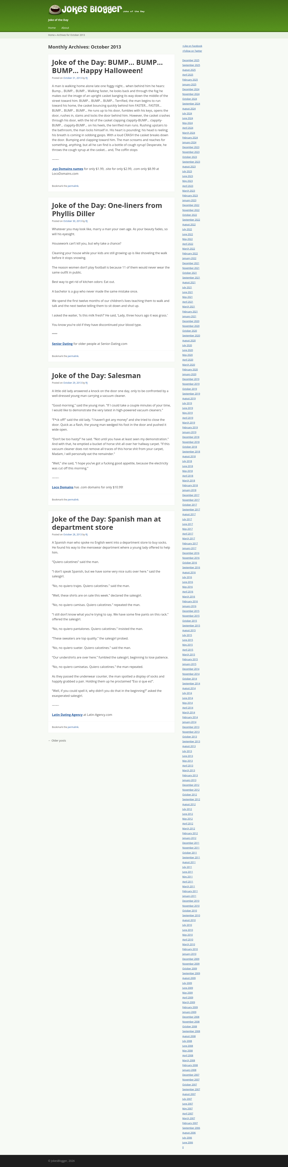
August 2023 (189, 166)
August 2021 (189, 282)
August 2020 (189, 340)
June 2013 (187, 756)
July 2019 (187, 403)
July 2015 (187, 635)
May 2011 (187, 876)
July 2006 (187, 1137)
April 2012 (187, 823)
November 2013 (191, 731)
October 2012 (189, 794)
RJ (87, 78)
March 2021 (188, 306)
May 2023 (187, 181)
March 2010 (188, 944)
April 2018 (187, 475)
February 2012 (190, 833)
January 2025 (189, 84)
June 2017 (187, 524)
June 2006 (187, 1142)
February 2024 (190, 137)
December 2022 (190, 205)
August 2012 (189, 804)
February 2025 (190, 79)
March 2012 (188, 828)
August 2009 (189, 978)
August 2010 (189, 920)
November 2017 (191, 500)
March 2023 (188, 190)
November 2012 (191, 789)
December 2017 (190, 495)
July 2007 (187, 1099)
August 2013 (189, 746)
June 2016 (187, 582)
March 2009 (188, 1002)
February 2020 (190, 369)
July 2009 (187, 983)
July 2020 (187, 345)
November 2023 (191, 152)
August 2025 (189, 70)
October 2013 (189, 736)
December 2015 (190, 611)
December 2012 (190, 785)
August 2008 (189, 1036)
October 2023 (189, 157)
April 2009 (187, 997)
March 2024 (188, 132)
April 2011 (187, 881)
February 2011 (190, 891)
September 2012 (191, 799)
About (65, 28)
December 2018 (190, 437)
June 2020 (187, 350)
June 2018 (187, 466)
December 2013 (190, 727)
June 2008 (187, 1045)
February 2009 (190, 1007)
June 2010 (187, 930)
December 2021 (190, 263)
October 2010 (189, 910)
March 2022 (188, 248)
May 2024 (187, 123)
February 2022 (190, 253)
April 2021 (187, 301)
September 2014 (191, 683)
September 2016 (191, 567)
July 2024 (187, 113)
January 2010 (189, 954)
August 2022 (189, 224)
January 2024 (189, 142)
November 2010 (191, 905)
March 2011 (188, 886)
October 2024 (189, 99)
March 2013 (188, 770)
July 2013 (187, 751)
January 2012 (189, 838)
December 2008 (190, 1017)
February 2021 (190, 311)
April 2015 (187, 649)
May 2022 (187, 239)
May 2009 (187, 992)
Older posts (57, 740)
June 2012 (187, 814)
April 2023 (187, 186)
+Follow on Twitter (192, 51)
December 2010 (190, 900)
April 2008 (187, 1055)
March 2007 (188, 1118)
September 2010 (191, 915)
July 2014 (187, 693)
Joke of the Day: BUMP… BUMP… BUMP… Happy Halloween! (107, 66)
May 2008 (187, 1050)
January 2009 (189, 1012)
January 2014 (189, 722)
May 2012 (187, 818)
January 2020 (189, 374)
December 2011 (190, 843)
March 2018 (188, 480)
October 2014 (189, 678)
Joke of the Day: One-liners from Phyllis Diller (107, 209)
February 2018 (190, 485)
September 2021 (191, 277)
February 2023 (190, 195)
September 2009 (191, 973)
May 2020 (187, 355)
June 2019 (187, 408)
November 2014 (191, 674)
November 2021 (191, 268)
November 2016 (191, 558)
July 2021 (187, 287)
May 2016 (187, 586)
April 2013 (187, 765)
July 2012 (187, 809)
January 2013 (189, 780)
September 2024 (191, 103)
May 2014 (187, 703)
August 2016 (189, 572)
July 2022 (187, 229)
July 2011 (187, 867)
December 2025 (190, 60)
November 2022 (191, 210)
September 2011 (191, 857)
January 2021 (189, 316)
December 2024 (190, 89)
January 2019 (189, 432)
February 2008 (190, 1065)
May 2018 (187, 471)
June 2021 (187, 292)
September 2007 (191, 1089)
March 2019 (188, 422)
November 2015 (191, 615)
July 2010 (187, 925)
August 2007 (189, 1094)
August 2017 (189, 514)
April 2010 (187, 939)
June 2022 (187, 234)
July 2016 (187, 577)
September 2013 (191, 741)
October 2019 (189, 389)
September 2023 (191, 161)
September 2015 (191, 625)
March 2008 (188, 1060)
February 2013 (190, 775)
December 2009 (190, 959)
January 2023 (189, 200)
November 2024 (191, 94)
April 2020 (187, 359)
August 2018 (189, 456)
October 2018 (189, 446)
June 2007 (187, 1103)
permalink (73, 186)
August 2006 (189, 1132)
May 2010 (187, 934)
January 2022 (189, 258)
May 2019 (187, 413)
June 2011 (187, 872)
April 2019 (187, 417)
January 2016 (189, 606)
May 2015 (187, 644)
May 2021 (187, 297)
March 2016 (188, 596)
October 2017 (189, 504)
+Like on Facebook (192, 46)
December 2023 (190, 147)
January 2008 (189, 1070)
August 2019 (189, 398)
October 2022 (189, 215)
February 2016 (190, 601)
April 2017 (187, 533)
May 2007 (187, 1108)
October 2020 (189, 330)
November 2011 (191, 847)
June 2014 (187, 698)
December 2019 (190, 379)
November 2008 (191, 1021)
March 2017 (188, 538)
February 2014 (190, 717)
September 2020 (191, 335)
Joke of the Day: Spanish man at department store (106, 523)
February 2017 (190, 543)
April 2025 (187, 74)
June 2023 (187, 176)
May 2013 (187, 760)
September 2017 (191, 509)
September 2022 (191, 219)
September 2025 (191, 65)
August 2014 (189, 688)
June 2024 (187, 118)
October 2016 (189, 562)
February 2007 (190, 1123)
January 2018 (189, 490)
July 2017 (187, 519)
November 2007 (191, 1079)
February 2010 (190, 949)
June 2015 (187, 640)
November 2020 (191, 326)
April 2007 (187, 1113)
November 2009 (191, 963)
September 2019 (191, 393)
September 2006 (191, 1128)
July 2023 (187, 171)
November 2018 (191, 442)
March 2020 (188, 364)
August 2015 (189, 630)
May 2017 (187, 529)
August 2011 (189, 862)
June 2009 (187, 988)
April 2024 (187, 127)
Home (52, 28)
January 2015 (189, 664)
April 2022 (187, 244)
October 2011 (189, 852)
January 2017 (189, 548)
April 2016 (187, 591)
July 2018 (187, 461)
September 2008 (191, 1031)
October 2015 (189, 620)
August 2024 (189, 108)
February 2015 (190, 659)
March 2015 (188, 654)
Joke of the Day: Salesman (96, 375)
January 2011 (189, 896)
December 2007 (190, 1074)
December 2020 (190, 321)
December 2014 (190, 669)
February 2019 (190, 427)
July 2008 (187, 1041)
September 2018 (191, 451)
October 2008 (189, 1026)
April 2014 (187, 707)
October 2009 (189, 968)
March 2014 (188, 712)
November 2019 (191, 384)
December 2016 (190, 553)
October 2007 (189, 1084)
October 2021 (189, 272)
